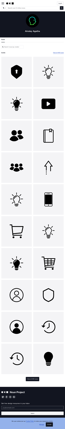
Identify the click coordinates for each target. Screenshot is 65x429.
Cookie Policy (30, 421)
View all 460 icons (58, 52)
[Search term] (33, 8)
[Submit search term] (61, 8)
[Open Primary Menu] (3, 3)
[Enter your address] (32, 407)
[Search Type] (4, 8)
